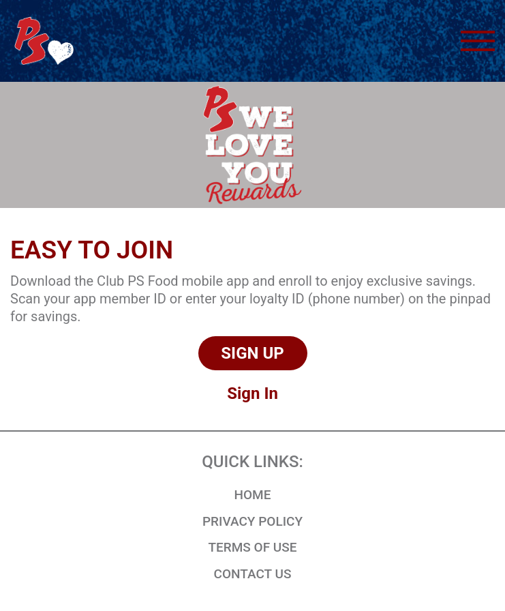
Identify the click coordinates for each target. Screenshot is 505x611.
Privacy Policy (252, 521)
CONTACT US (253, 574)
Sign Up (252, 353)
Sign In (252, 393)
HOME (252, 495)
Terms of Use (252, 547)
